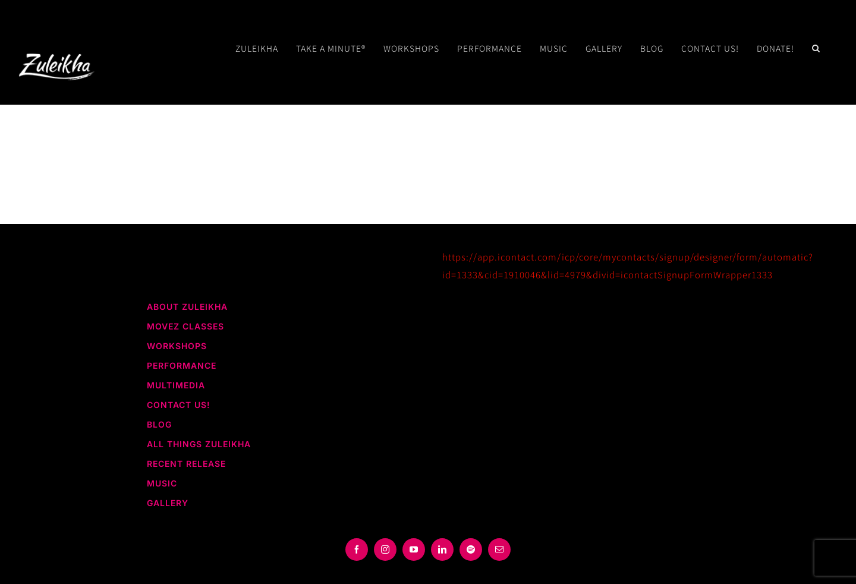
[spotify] (471, 549)
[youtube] (413, 549)
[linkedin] (442, 549)
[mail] (499, 549)
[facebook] (356, 549)
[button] (816, 48)
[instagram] (385, 549)
